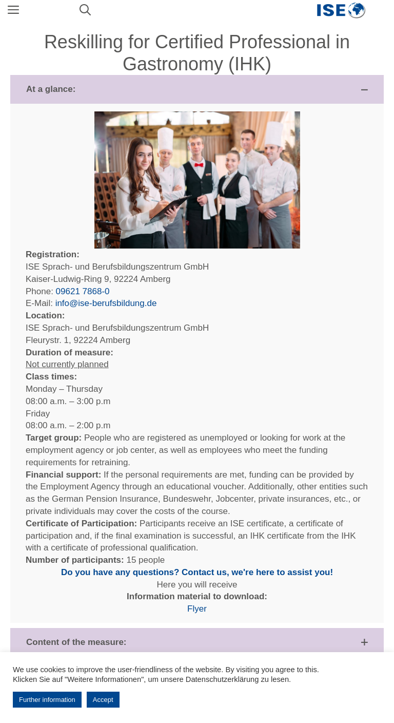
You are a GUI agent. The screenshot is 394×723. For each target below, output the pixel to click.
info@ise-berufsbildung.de (106, 303)
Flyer (197, 609)
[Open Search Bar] (85, 10)
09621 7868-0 (83, 291)
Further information (47, 699)
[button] (197, 89)
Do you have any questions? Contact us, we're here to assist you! (197, 572)
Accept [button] (103, 699)
